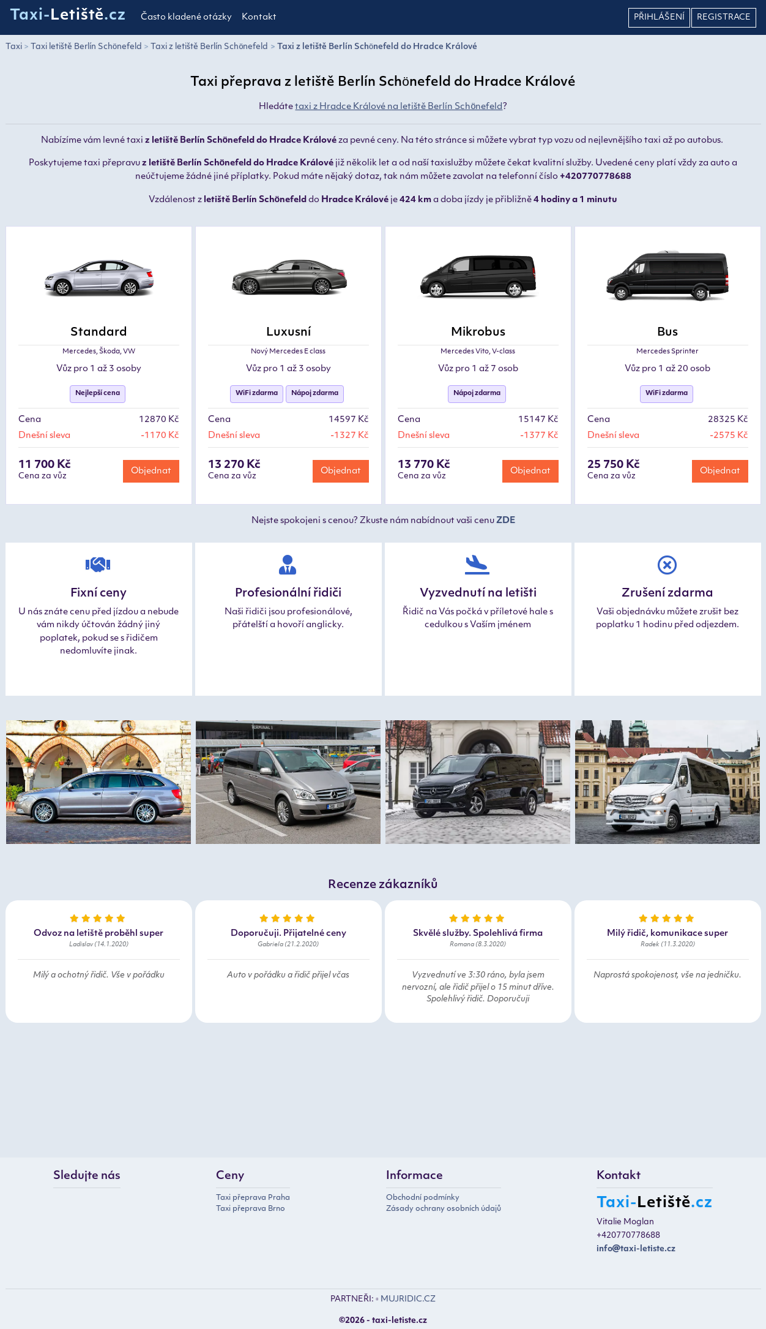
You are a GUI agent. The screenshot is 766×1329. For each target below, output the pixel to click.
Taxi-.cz (68, 16)
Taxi (14, 47)
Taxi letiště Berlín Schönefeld (86, 47)
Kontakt (259, 17)
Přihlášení (659, 17)
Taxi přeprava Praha (253, 1198)
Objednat (151, 471)
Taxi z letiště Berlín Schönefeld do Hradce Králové (377, 47)
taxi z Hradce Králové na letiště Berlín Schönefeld (398, 106)
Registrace (724, 17)
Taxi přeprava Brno (250, 1209)
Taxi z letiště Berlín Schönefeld (209, 47)
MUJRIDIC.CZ (408, 1299)
